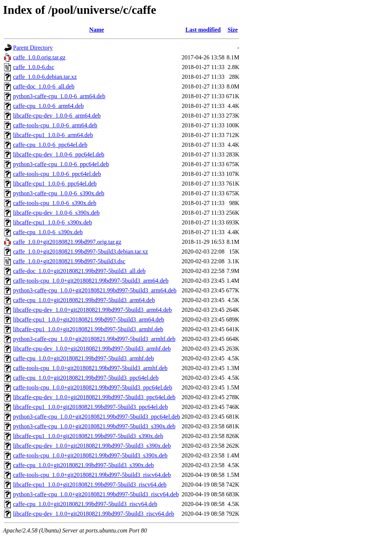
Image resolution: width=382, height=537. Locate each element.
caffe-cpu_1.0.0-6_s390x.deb (48, 232)
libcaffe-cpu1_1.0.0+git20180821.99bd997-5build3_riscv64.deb (89, 484)
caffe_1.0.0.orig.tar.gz (39, 57)
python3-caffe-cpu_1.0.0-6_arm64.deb (59, 96)
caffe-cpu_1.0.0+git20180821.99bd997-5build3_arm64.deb (84, 300)
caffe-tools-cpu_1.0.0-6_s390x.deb (54, 203)
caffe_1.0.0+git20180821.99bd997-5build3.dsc (69, 261)
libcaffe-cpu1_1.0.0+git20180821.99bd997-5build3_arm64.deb (88, 319)
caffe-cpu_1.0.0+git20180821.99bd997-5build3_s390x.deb (83, 465)
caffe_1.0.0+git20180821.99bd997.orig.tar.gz (67, 242)
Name (96, 30)
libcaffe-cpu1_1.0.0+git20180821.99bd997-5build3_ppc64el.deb (90, 407)
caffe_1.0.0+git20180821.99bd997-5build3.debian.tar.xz (80, 251)
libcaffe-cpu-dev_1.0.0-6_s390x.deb (56, 212)
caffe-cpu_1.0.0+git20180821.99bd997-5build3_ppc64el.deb (86, 378)
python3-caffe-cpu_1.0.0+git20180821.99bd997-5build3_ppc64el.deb (96, 416)
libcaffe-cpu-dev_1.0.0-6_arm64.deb (57, 115)
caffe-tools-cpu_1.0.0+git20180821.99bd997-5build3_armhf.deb (90, 368)
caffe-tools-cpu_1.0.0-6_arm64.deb (55, 125)
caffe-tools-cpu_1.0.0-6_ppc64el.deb (57, 174)
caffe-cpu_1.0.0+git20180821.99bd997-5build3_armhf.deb (83, 358)
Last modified (203, 30)
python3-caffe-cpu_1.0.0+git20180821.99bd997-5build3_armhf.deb (94, 339)
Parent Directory (33, 47)
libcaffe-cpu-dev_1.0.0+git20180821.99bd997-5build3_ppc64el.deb (94, 397)
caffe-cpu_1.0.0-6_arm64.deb (48, 106)
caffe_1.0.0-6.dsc (33, 67)
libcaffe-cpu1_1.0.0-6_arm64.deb (53, 135)
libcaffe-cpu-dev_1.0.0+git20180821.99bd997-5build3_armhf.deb (92, 348)
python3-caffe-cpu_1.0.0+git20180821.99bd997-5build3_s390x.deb (94, 426)
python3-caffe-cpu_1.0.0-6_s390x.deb (58, 193)
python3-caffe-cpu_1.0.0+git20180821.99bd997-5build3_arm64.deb (94, 290)
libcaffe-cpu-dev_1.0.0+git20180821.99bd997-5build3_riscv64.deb (93, 513)
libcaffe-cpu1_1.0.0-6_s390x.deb (52, 222)
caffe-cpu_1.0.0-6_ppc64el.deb (50, 145)
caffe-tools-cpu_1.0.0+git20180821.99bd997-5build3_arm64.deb (91, 280)
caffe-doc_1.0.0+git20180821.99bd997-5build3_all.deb (79, 271)
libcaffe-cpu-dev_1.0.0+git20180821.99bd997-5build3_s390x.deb (92, 446)
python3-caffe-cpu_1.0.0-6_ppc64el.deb (61, 164)
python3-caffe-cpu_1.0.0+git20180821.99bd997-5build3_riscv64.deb (96, 494)
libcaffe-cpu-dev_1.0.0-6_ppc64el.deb (58, 154)
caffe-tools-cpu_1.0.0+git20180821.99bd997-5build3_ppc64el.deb (92, 387)
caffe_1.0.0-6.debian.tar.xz (45, 77)
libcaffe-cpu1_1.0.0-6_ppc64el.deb (55, 183)
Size (233, 30)
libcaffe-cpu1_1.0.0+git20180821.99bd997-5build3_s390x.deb (88, 436)
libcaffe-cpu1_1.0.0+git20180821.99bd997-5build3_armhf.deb (88, 329)
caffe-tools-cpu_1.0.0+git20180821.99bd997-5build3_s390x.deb (90, 455)
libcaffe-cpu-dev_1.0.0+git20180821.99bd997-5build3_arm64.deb (92, 310)
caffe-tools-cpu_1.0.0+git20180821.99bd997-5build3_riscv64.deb (92, 475)
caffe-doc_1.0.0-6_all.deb (44, 86)
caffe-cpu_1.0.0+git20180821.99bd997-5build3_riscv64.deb (85, 504)
